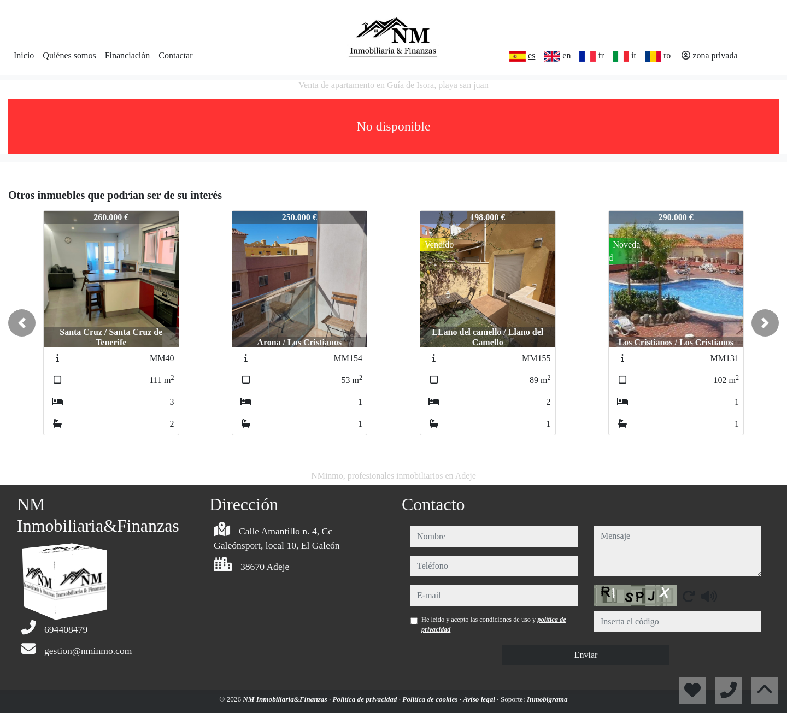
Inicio (24, 55)
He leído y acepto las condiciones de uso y (493, 624)
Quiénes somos (69, 55)
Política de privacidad (366, 699)
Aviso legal (480, 699)
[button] (22, 323)
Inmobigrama (547, 699)
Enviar (586, 654)
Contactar (175, 55)
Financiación (127, 55)
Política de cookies (430, 699)
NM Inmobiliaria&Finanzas (286, 699)
